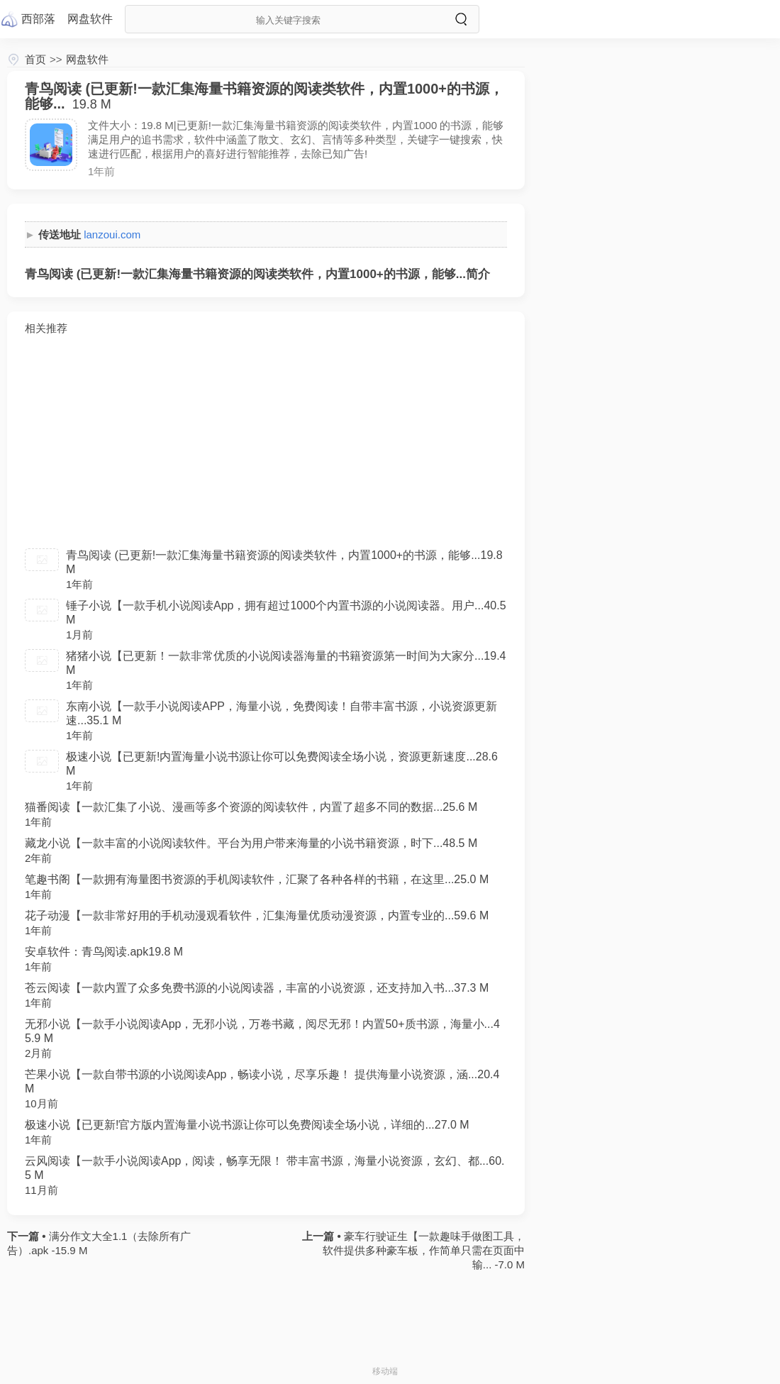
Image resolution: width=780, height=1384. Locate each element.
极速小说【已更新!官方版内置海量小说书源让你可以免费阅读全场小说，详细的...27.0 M (247, 1125)
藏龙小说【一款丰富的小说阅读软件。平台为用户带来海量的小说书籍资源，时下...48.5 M (251, 843)
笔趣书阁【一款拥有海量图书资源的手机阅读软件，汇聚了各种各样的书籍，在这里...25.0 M (257, 879)
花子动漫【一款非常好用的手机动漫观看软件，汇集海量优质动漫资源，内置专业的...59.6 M (257, 915)
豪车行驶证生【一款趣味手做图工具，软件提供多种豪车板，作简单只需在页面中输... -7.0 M (424, 1250)
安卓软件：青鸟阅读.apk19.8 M (104, 952)
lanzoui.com (112, 234)
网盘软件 (87, 59)
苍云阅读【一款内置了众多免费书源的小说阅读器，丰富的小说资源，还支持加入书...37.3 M (257, 988)
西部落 (38, 19)
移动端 (385, 1371)
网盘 (90, 19)
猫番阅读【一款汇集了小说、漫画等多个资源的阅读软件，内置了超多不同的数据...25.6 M (251, 807)
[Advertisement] (266, 442)
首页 (35, 59)
